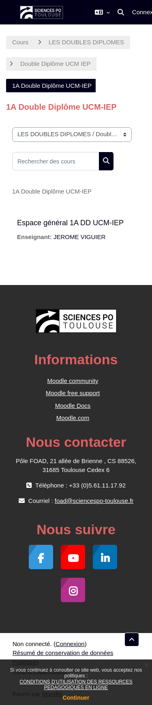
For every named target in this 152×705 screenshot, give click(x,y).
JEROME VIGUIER (79, 236)
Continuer (75, 697)
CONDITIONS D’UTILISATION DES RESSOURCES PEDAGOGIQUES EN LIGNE (75, 684)
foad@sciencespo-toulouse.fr (94, 500)
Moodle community (72, 380)
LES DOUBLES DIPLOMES (86, 42)
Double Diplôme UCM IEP (55, 63)
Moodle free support (73, 392)
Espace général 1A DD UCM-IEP (70, 223)
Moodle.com (73, 417)
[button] (102, 12)
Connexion (70, 643)
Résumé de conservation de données (63, 652)
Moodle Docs (73, 405)
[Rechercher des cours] (55, 161)
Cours (20, 42)
